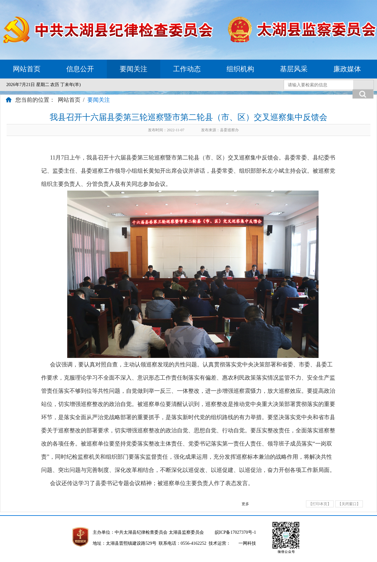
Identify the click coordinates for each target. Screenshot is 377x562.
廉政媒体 (347, 69)
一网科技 (247, 543)
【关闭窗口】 (349, 504)
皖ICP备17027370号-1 (235, 532)
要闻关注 (133, 69)
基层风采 (294, 69)
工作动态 (187, 69)
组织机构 (240, 69)
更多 (245, 504)
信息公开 (80, 69)
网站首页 (27, 69)
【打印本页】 (320, 504)
